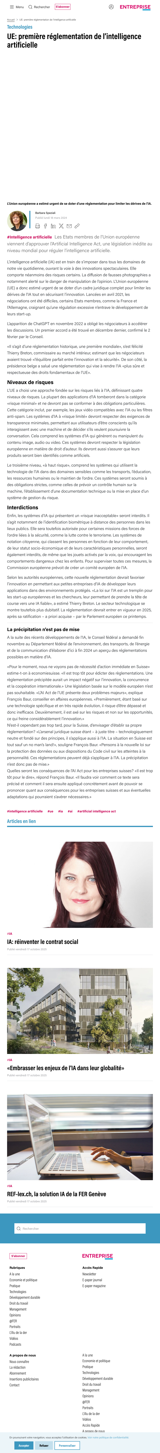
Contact (14, 1316)
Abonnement (18, 1304)
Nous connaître (19, 1292)
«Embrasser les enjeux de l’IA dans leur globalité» (65, 998)
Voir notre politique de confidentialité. (108, 1437)
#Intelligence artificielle (30, 168)
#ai (70, 742)
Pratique (15, 1217)
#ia (60, 742)
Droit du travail (19, 1234)
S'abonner (63, 7)
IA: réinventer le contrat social (42, 872)
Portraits (15, 1258)
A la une (15, 1205)
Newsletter (89, 1205)
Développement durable (25, 1228)
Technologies (19, 26)
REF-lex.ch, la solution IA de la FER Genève (56, 1125)
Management (18, 1240)
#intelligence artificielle (25, 742)
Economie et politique (23, 1211)
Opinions (15, 1246)
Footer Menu (90, 1374)
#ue (50, 742)
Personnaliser (67, 1445)
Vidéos (14, 1269)
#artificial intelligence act (96, 742)
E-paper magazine (94, 1217)
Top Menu (88, 1368)
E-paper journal (92, 1211)
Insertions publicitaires (24, 1310)
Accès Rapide (91, 1356)
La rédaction (18, 1298)
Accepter (24, 1445)
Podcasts (15, 1275)
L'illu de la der (18, 1264)
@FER (13, 1252)
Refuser (43, 1445)
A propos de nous (93, 1362)
